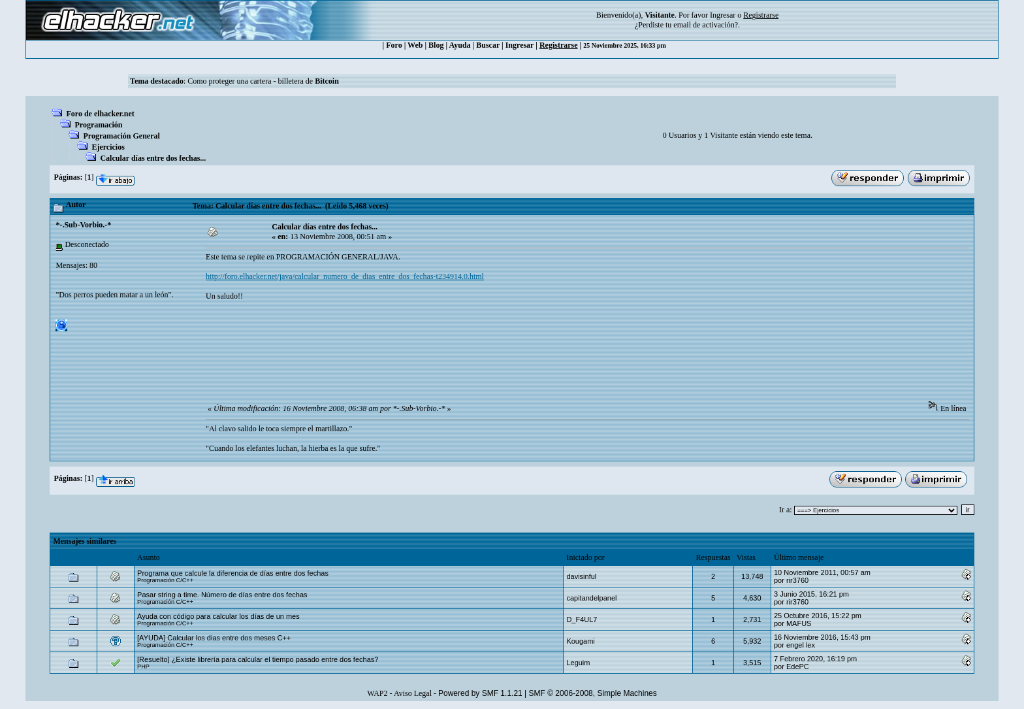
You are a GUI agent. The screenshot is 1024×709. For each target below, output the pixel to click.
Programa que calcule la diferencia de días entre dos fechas (232, 573)
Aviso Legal (413, 693)
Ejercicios (107, 147)
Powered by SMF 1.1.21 (480, 693)
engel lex (800, 645)
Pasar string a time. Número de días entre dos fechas (222, 595)
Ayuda (459, 45)
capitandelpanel (591, 598)
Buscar (488, 45)
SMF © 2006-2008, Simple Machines (593, 693)
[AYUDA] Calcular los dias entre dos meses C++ (214, 638)
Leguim (578, 663)
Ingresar (722, 15)
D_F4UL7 (581, 619)
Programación (98, 124)
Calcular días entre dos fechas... (153, 158)
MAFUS (799, 623)
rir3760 (797, 580)
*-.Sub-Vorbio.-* (83, 224)
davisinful (581, 576)
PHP (143, 666)
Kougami (580, 641)
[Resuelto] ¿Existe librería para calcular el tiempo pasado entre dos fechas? (257, 659)
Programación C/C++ (165, 580)
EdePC (797, 666)
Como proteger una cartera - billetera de (263, 81)
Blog (435, 45)
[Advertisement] (443, 360)
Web (415, 45)
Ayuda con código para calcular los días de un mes (218, 616)
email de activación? (705, 24)
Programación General (121, 135)
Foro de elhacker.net (100, 113)
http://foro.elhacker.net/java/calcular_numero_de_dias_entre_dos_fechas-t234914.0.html (345, 276)
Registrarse (558, 45)
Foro (394, 45)
